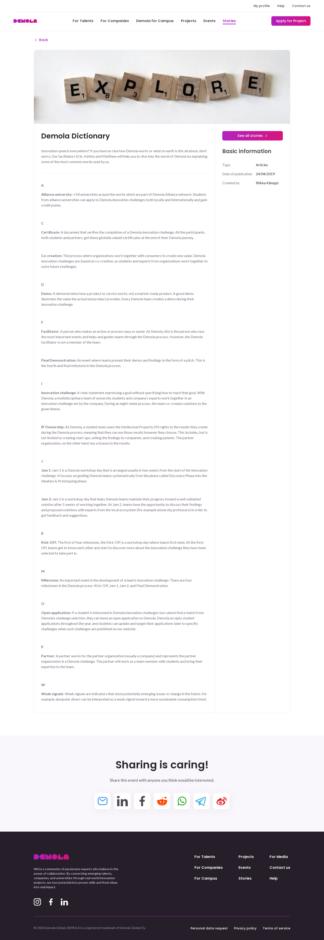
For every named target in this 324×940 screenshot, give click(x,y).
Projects (188, 20)
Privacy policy (245, 928)
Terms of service (276, 928)
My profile (262, 6)
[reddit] (162, 802)
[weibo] (221, 802)
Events (209, 20)
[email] (102, 802)
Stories (229, 20)
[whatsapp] (182, 802)
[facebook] (142, 802)
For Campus (205, 878)
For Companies (115, 20)
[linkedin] (122, 802)
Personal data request (209, 928)
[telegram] (202, 802)
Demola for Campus (155, 20)
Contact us (301, 6)
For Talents (83, 20)
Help (281, 6)
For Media (279, 856)
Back (41, 40)
